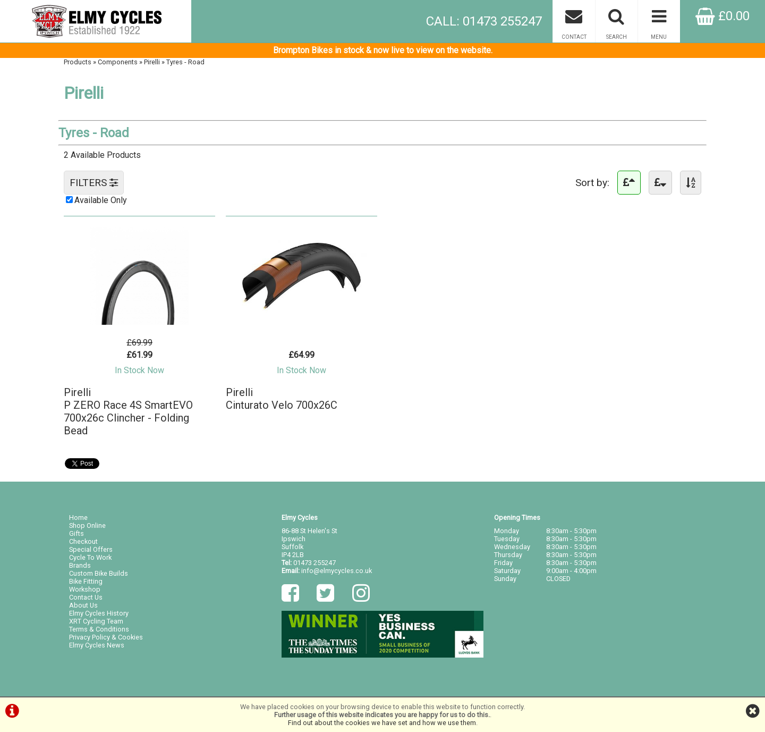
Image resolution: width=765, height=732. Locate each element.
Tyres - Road (185, 62)
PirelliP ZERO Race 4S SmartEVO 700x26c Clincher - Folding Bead (128, 411)
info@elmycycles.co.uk (336, 571)
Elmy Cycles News (96, 645)
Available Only (100, 200)
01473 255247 (314, 563)
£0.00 (722, 16)
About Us (83, 605)
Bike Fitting (86, 581)
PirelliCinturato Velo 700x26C (281, 398)
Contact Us (86, 597)
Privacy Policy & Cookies (106, 637)
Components (118, 62)
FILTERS (94, 182)
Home (78, 517)
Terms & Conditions (99, 629)
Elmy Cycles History (99, 613)
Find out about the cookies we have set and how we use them (382, 723)
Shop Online (87, 525)
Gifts (76, 533)
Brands (80, 565)
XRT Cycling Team (96, 621)
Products (77, 62)
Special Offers (91, 549)
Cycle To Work (90, 557)
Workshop (84, 589)
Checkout (83, 541)
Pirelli (152, 62)
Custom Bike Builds (98, 573)
